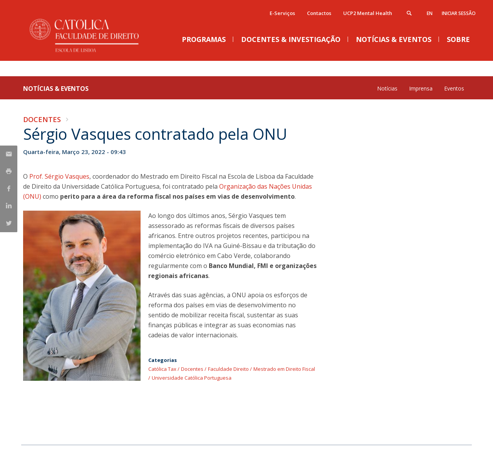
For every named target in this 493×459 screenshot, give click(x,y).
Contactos (319, 13)
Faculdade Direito (228, 368)
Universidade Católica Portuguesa (191, 377)
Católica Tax (162, 368)
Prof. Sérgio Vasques (59, 176)
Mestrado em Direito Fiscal (284, 368)
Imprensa (421, 88)
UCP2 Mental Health (367, 13)
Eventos (454, 88)
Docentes (42, 119)
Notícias (387, 88)
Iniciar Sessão (459, 13)
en (430, 13)
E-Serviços (282, 13)
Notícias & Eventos (56, 88)
